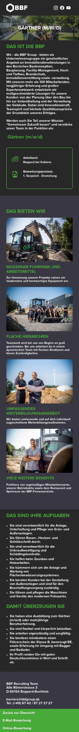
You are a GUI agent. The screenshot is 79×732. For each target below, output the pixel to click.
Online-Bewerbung (17, 728)
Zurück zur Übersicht (19, 713)
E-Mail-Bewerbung (17, 720)
